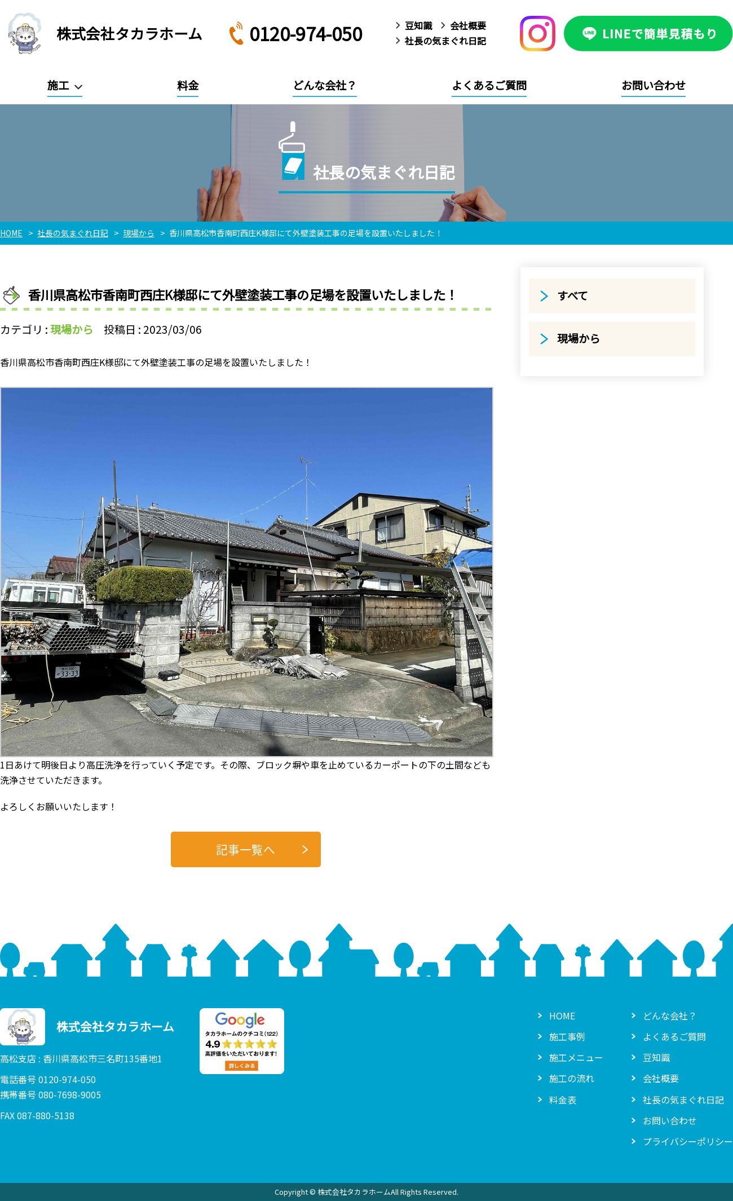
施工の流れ (571, 1078)
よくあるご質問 (489, 85)
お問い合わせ (653, 85)
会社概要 (468, 25)
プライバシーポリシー (688, 1141)
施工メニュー (576, 1057)
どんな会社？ (325, 85)
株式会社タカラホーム (101, 33)
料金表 (562, 1099)
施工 (58, 85)
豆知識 (418, 25)
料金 (187, 85)
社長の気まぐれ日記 (445, 40)
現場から (71, 329)
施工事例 (567, 1036)
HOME (562, 1015)
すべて (572, 295)
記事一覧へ (245, 849)
